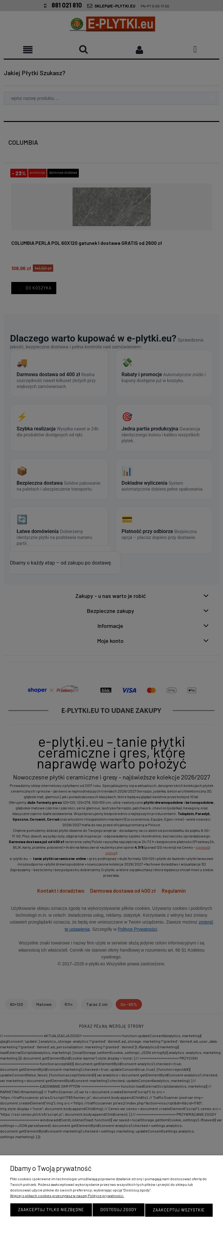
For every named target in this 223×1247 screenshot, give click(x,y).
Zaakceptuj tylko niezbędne (51, 1210)
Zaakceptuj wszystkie (179, 1210)
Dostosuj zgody (118, 1210)
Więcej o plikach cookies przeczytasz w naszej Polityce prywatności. (67, 1196)
